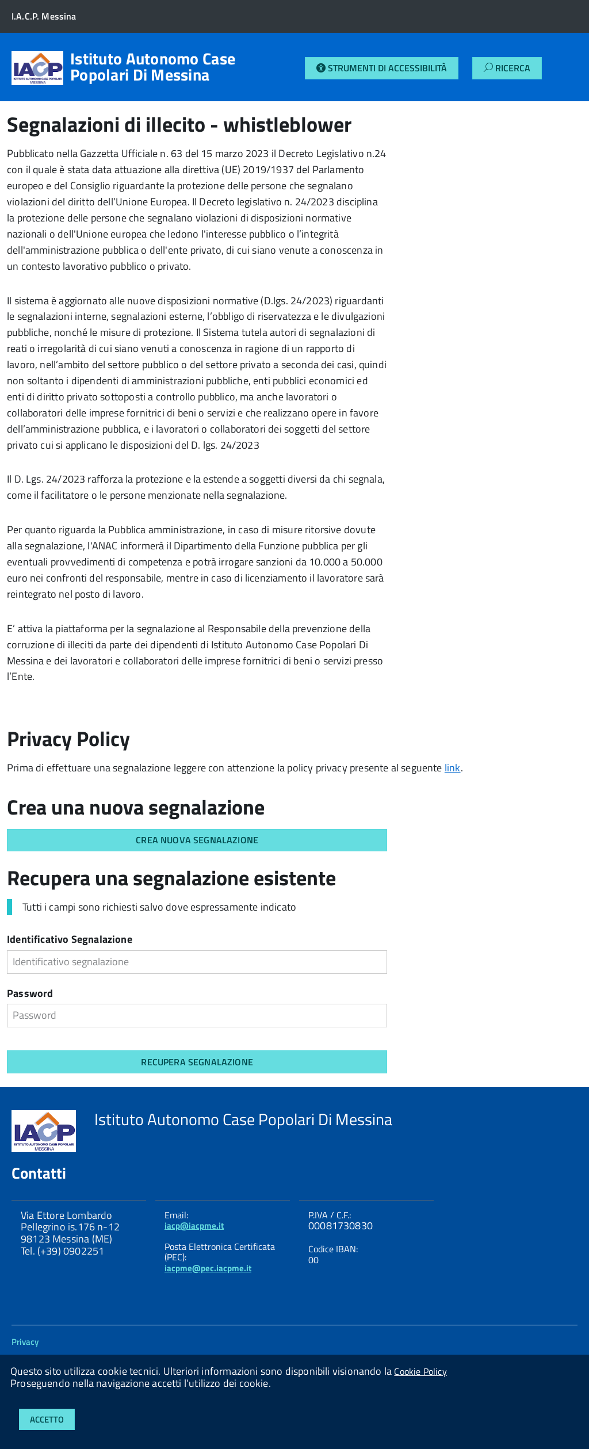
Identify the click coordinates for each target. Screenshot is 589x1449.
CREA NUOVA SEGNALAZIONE (197, 840)
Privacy (25, 1341)
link (453, 767)
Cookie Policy (420, 1371)
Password (30, 994)
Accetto (47, 1419)
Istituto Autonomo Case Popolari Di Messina (152, 67)
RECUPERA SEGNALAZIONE (197, 1062)
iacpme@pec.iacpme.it (208, 1268)
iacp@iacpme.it (194, 1225)
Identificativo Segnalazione (69, 940)
